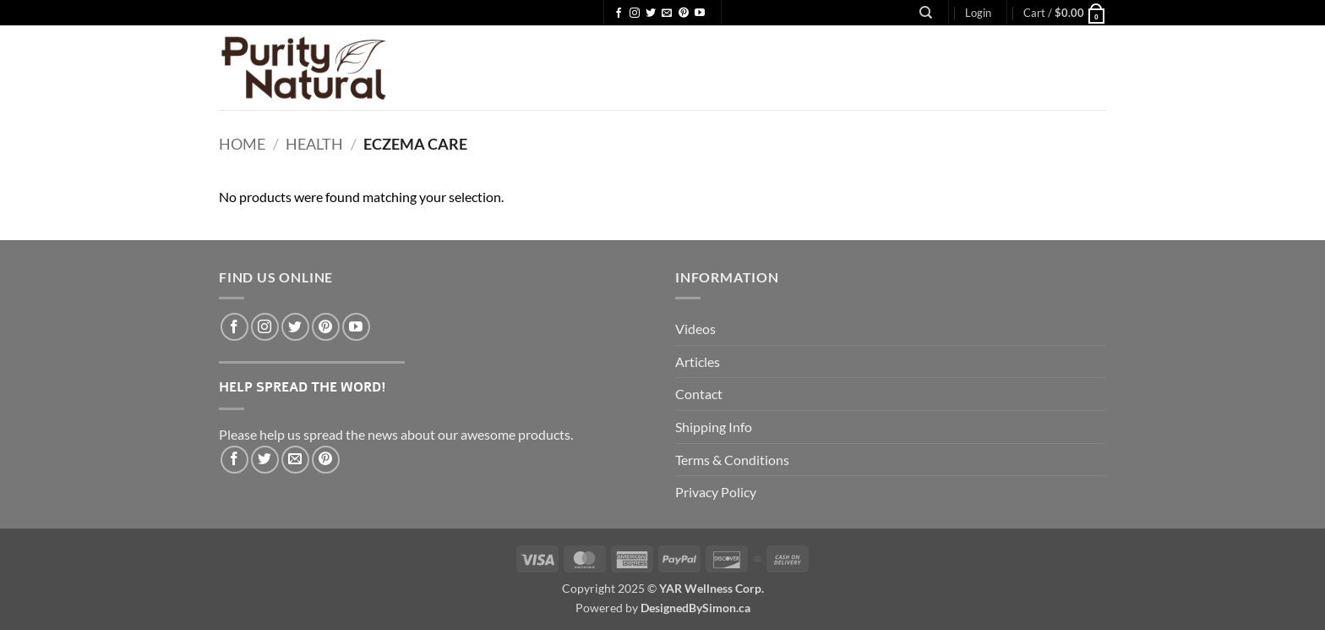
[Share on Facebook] (234, 460)
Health (314, 143)
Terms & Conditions (732, 460)
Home (242, 143)
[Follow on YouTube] (700, 13)
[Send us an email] (667, 13)
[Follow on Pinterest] (684, 13)
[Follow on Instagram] (635, 13)
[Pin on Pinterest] (326, 460)
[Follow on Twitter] (651, 13)
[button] (978, 12)
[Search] (925, 13)
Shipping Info (713, 427)
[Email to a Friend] (295, 460)
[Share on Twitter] (265, 460)
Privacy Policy (715, 492)
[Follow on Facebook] (618, 13)
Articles (697, 361)
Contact (698, 394)
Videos (695, 328)
